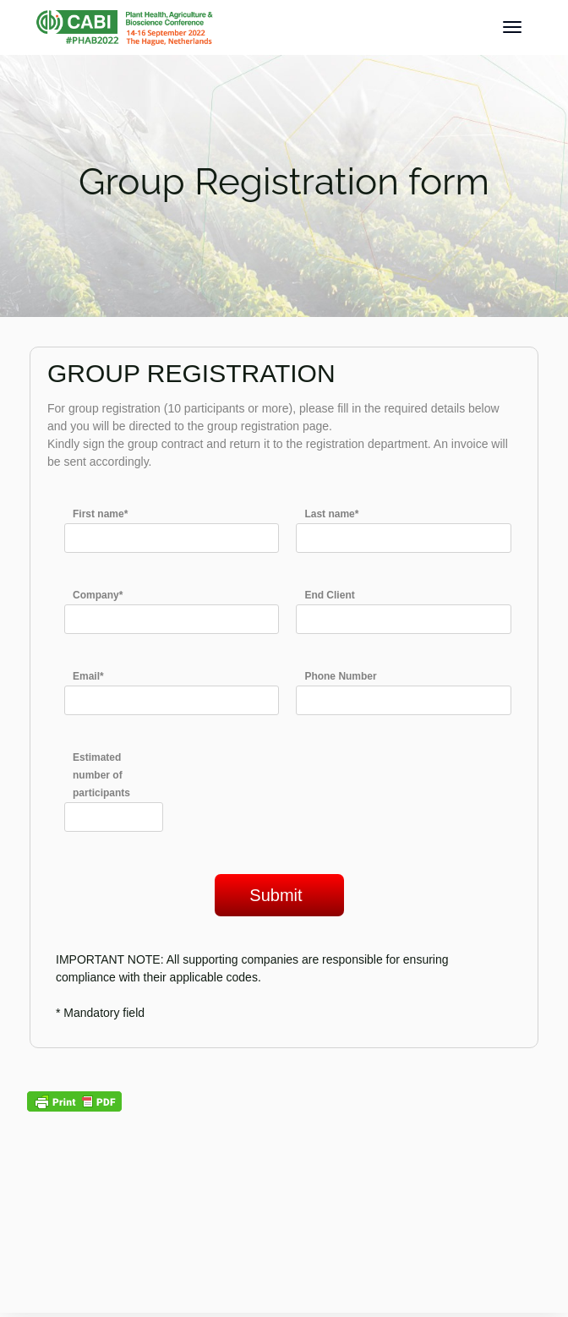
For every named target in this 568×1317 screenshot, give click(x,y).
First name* (100, 514)
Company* (98, 595)
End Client (329, 595)
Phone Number (340, 676)
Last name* (331, 514)
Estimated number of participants (101, 775)
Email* (88, 676)
